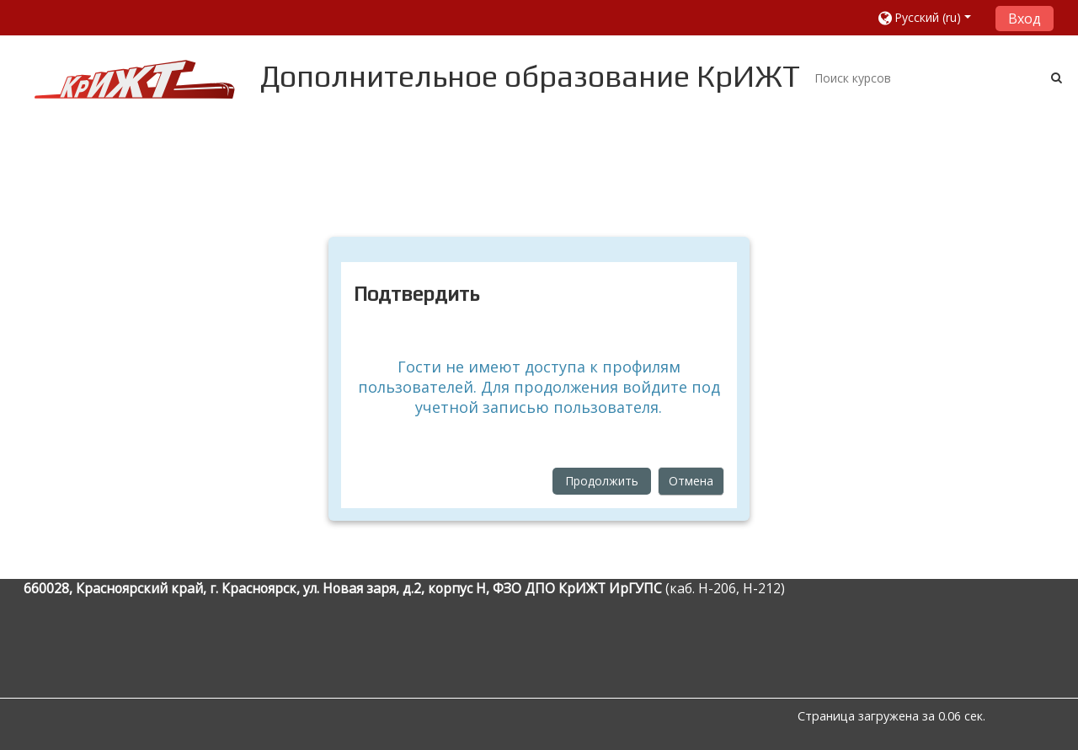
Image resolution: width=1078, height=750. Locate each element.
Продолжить (601, 481)
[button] (930, 17)
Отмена (691, 481)
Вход (1024, 18)
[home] (134, 79)
